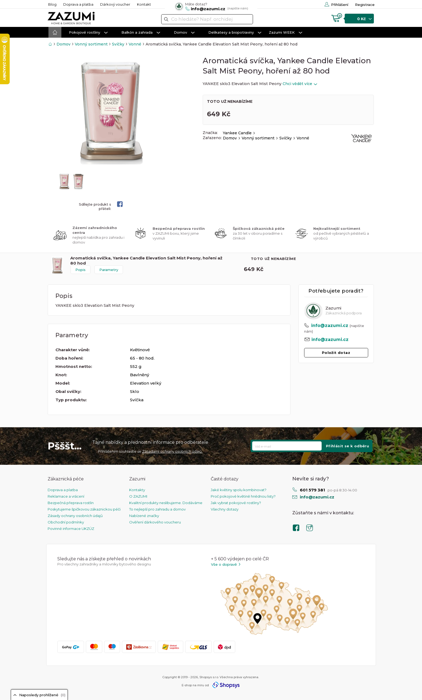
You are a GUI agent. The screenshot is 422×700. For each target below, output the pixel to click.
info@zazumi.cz (329, 325)
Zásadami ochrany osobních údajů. (172, 451)
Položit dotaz (336, 352)
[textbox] (207, 19)
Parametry (108, 270)
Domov (184, 32)
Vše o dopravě (226, 564)
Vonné (135, 44)
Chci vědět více (300, 83)
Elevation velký (145, 383)
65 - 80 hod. (142, 358)
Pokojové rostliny (88, 32)
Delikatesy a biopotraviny (234, 32)
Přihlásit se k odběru (347, 446)
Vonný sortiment (91, 44)
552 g (136, 366)
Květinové (140, 349)
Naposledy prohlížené (39, 695)
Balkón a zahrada (140, 32)
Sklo (134, 391)
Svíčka (136, 399)
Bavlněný (139, 374)
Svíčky (118, 44)
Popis (80, 270)
